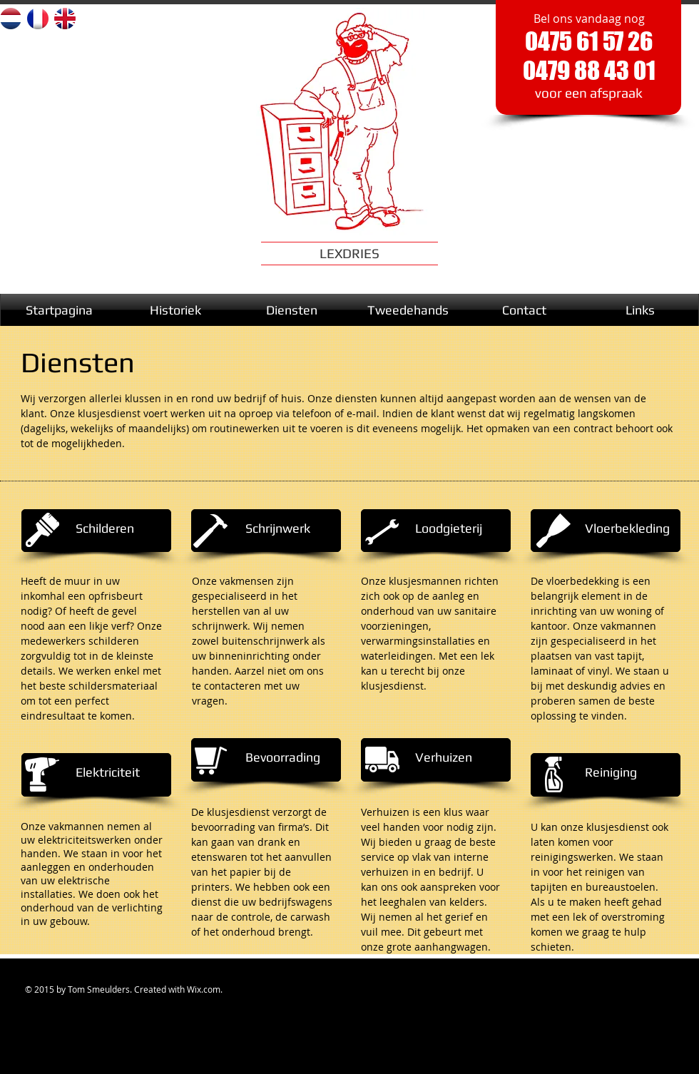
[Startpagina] (59, 310)
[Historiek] (175, 310)
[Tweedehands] (408, 310)
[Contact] (524, 310)
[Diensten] (291, 310)
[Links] (640, 310)
